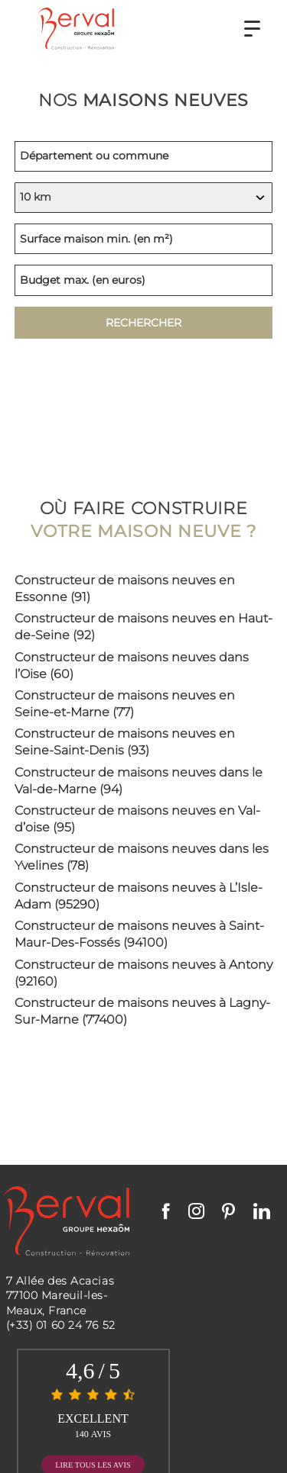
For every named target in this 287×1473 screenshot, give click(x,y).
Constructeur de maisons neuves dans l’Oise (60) (132, 665)
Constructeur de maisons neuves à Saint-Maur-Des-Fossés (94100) (139, 934)
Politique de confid (189, 1433)
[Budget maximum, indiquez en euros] (144, 280)
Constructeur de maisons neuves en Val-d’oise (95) (137, 819)
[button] (252, 28)
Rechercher (143, 323)
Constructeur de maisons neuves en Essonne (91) (125, 588)
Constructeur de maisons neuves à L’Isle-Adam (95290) (139, 896)
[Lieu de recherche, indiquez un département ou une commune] (144, 156)
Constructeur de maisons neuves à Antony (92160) (143, 973)
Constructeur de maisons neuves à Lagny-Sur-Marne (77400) (142, 1011)
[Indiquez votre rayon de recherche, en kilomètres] (144, 197)
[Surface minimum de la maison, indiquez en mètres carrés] (144, 239)
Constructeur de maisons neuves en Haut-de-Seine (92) (143, 626)
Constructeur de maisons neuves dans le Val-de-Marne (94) (139, 780)
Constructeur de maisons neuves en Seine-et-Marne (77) (125, 703)
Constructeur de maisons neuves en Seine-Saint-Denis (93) (125, 741)
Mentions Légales (93, 1433)
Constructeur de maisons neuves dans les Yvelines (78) (142, 857)
